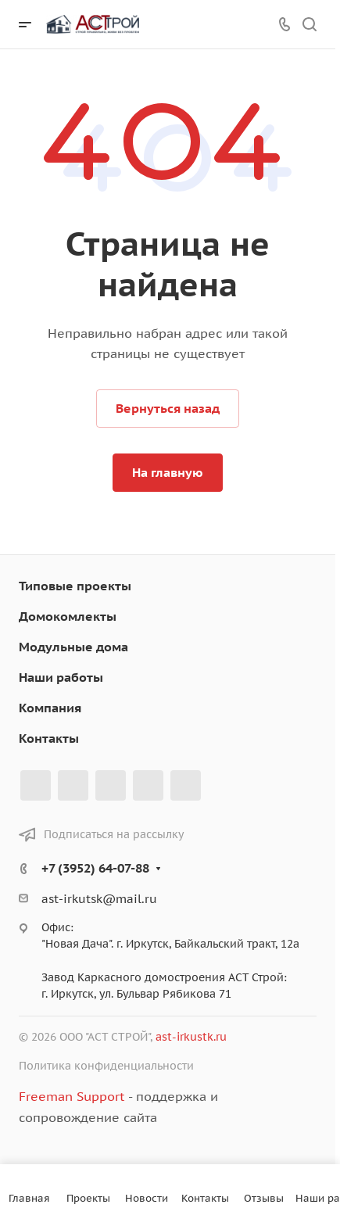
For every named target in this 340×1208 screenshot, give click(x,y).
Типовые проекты (75, 585)
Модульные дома (73, 646)
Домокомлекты (67, 616)
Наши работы (61, 677)
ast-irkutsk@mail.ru (99, 898)
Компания (50, 707)
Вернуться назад (168, 408)
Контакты (49, 738)
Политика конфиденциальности (106, 1066)
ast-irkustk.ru (191, 1037)
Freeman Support (71, 1096)
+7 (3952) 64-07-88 (95, 868)
